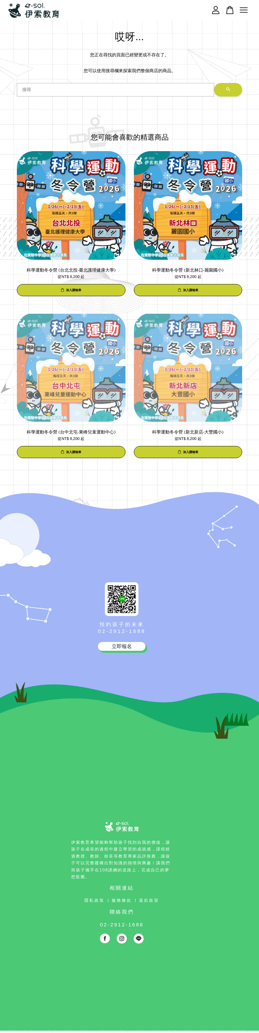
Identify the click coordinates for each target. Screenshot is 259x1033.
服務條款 (122, 900)
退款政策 (149, 900)
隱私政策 (94, 900)
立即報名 (122, 646)
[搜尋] (115, 89)
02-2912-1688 (121, 631)
